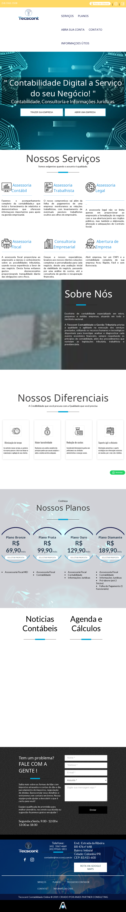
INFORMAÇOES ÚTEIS (75, 43)
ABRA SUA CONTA (72, 29)
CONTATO (95, 29)
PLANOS (83, 16)
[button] (90, 867)
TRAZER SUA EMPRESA (41, 112)
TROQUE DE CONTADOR (78, 882)
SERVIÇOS (67, 16)
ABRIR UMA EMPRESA (85, 112)
